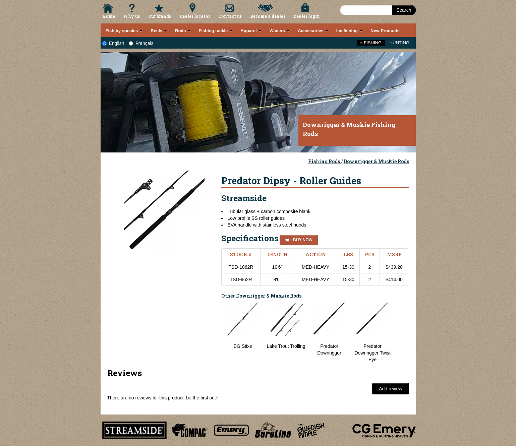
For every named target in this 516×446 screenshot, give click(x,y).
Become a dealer (267, 16)
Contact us (230, 16)
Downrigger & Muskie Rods (376, 161)
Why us (131, 16)
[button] (298, 239)
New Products (385, 30)
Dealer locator (194, 16)
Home (108, 16)
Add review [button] (390, 388)
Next (402, 332)
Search (403, 10)
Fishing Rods (324, 161)
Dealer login (306, 16)
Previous (216, 332)
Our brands (159, 16)
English (113, 43)
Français (141, 43)
